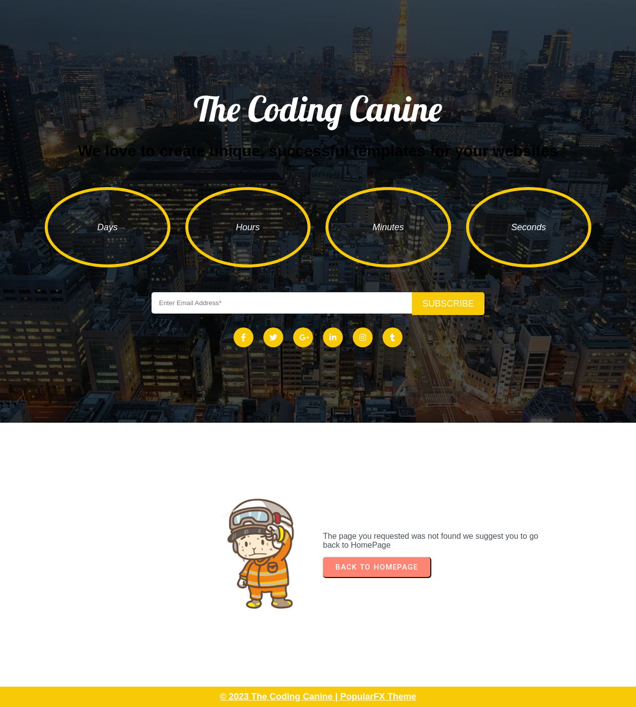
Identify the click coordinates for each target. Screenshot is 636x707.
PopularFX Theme (378, 697)
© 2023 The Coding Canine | (280, 697)
